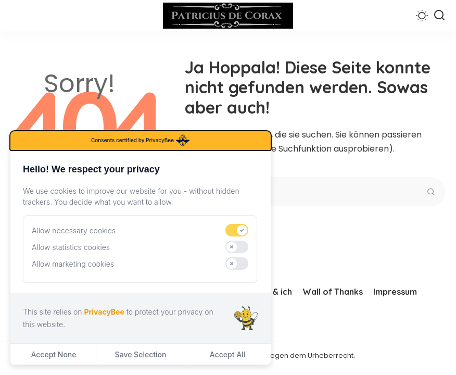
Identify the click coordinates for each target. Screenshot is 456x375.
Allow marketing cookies (73, 263)
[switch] (236, 230)
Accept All (227, 354)
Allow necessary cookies (74, 230)
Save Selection (141, 354)
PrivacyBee (104, 311)
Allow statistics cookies (71, 247)
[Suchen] (439, 15)
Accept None (53, 354)
